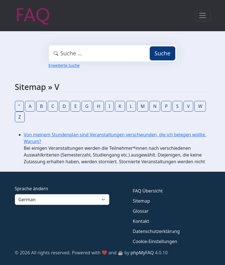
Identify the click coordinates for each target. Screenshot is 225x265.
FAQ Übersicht (148, 191)
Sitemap (141, 201)
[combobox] (113, 53)
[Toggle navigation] (202, 15)
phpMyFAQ (142, 253)
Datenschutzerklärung (156, 231)
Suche (162, 53)
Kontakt (141, 221)
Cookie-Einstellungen (155, 241)
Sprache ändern (31, 188)
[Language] (62, 199)
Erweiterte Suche (64, 65)
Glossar (141, 211)
